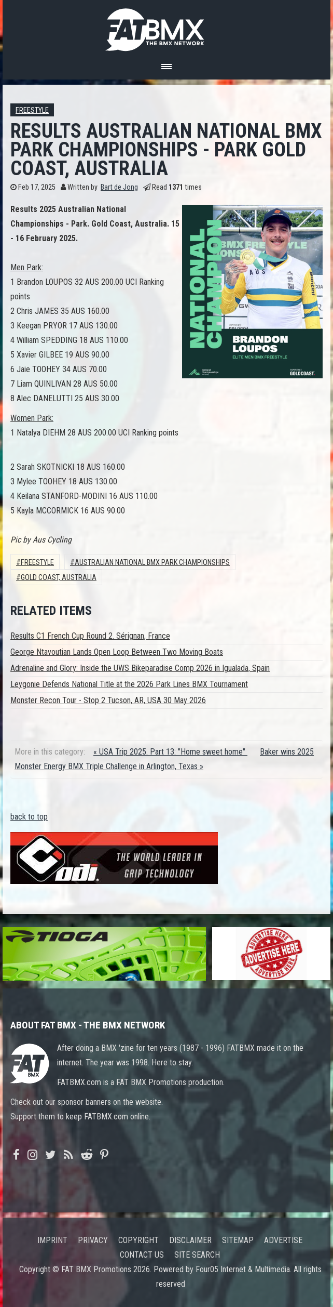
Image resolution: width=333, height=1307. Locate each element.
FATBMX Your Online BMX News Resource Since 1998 (166, 27)
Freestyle (32, 110)
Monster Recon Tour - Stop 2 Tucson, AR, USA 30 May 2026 (108, 700)
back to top (29, 817)
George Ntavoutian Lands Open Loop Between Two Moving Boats (116, 652)
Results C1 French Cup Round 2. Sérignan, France (90, 636)
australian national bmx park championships (152, 562)
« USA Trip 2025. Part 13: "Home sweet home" (170, 752)
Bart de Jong (119, 187)
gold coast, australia (58, 577)
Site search (197, 1255)
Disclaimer (190, 1240)
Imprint (52, 1240)
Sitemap (238, 1240)
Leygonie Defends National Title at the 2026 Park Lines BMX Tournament (129, 684)
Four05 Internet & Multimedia (243, 1269)
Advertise (283, 1240)
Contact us (142, 1255)
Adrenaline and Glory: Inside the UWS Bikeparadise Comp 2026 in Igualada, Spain (140, 668)
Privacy (93, 1240)
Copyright (138, 1240)
